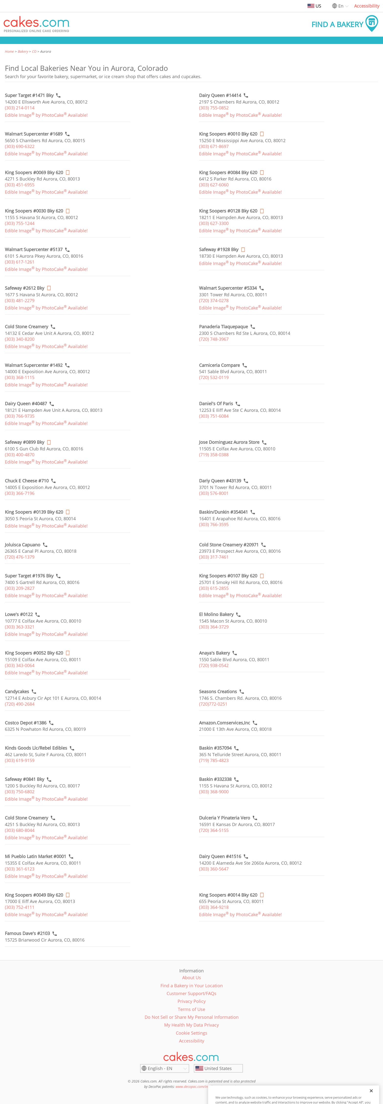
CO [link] (34, 51)
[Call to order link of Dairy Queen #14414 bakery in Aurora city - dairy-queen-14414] (220, 95)
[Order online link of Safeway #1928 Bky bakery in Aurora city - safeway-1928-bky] (218, 249)
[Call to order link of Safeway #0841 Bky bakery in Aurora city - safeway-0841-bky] (24, 779)
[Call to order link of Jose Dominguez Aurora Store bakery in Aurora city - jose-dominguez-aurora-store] (229, 442)
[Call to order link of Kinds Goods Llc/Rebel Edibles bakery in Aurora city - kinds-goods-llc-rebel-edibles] (36, 748)
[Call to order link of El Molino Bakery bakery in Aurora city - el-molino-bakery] (216, 614)
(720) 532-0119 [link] (214, 377)
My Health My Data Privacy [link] (191, 1025)
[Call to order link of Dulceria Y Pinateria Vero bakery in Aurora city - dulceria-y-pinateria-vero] (224, 817)
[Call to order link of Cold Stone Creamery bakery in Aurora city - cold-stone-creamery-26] (26, 326)
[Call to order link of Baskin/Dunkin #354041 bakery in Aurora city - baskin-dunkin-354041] (223, 512)
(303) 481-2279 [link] (19, 300)
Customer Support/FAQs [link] (191, 993)
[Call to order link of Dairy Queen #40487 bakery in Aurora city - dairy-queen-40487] (26, 403)
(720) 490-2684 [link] (19, 704)
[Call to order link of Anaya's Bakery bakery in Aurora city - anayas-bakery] (214, 653)
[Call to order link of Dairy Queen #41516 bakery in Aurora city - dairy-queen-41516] (220, 856)
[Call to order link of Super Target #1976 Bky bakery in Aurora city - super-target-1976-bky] (29, 575)
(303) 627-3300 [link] (214, 223)
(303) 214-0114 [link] (19, 108)
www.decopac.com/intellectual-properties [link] (207, 1086)
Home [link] (9, 51)
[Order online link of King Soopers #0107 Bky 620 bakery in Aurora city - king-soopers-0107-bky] (228, 575)
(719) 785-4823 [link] (214, 760)
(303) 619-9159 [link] (19, 760)
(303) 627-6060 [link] (214, 185)
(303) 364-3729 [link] (214, 627)
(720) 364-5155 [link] (214, 830)
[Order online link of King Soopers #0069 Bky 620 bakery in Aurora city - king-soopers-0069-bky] (34, 172)
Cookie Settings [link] (191, 1033)
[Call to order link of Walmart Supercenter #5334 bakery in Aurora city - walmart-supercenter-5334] (228, 288)
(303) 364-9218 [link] (214, 907)
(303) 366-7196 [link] (19, 493)
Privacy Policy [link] (192, 1001)
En (340, 6)
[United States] (218, 1068)
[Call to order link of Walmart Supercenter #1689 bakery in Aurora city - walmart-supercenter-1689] (34, 134)
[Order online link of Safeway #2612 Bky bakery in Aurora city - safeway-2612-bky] (24, 288)
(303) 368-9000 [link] (214, 792)
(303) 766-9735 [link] (19, 416)
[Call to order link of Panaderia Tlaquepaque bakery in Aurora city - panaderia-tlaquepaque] (223, 326)
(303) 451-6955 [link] (19, 185)
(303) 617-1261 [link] (19, 262)
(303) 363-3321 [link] (19, 627)
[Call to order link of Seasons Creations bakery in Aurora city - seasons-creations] (218, 691)
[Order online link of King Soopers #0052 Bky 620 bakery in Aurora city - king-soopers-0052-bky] (34, 653)
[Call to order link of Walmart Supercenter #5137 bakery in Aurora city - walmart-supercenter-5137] (34, 249)
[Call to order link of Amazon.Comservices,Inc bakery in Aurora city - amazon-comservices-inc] (224, 722)
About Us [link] (191, 977)
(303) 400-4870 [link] (19, 454)
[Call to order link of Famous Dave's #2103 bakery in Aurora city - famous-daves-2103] (27, 933)
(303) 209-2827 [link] (19, 588)
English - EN (160, 1068)
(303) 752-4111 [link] (19, 907)
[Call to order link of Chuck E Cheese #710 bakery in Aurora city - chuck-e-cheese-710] (27, 480)
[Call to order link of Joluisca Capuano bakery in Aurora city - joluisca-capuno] (22, 544)
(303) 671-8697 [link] (214, 146)
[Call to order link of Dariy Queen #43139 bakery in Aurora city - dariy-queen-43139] (220, 480)
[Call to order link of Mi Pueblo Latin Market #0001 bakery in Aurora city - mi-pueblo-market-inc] (35, 856)
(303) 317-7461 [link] (214, 557)
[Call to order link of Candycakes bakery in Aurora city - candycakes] (17, 691)
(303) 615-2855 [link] (214, 588)
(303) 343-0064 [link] (19, 665)
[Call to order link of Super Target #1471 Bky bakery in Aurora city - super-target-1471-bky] (29, 95)
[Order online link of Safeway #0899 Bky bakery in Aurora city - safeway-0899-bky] (24, 442)
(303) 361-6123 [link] (19, 869)
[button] (36, 24)
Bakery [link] (23, 51)
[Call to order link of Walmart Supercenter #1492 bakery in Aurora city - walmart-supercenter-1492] (34, 365)
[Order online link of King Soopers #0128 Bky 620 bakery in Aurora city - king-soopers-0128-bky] (228, 210)
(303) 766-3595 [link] (214, 524)
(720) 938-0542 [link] (214, 665)
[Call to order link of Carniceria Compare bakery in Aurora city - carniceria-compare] (219, 365)
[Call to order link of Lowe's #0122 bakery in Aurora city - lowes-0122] (19, 614)
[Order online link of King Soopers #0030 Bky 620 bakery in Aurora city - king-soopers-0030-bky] (34, 210)
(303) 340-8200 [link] (19, 339)
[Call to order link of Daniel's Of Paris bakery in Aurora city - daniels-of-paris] (216, 403)
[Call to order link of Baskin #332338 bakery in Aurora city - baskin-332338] (215, 779)
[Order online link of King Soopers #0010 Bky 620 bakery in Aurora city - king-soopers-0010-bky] (228, 134)
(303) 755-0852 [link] (214, 108)
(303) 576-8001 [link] (214, 493)
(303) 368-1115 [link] (19, 377)
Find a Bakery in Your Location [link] (191, 985)
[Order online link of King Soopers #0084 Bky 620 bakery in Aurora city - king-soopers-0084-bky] (228, 172)
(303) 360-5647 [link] (214, 869)
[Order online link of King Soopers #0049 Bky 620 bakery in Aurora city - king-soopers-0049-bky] (34, 895)
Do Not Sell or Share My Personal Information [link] (192, 1017)
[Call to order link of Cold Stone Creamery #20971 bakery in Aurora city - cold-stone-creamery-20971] (229, 544)
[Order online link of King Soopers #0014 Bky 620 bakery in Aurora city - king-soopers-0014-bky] (228, 895)
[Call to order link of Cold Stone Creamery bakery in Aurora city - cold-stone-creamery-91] (26, 817)
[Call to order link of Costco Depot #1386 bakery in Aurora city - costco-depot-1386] (25, 722)
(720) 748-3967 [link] (214, 339)
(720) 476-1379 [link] (19, 557)
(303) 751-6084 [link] (214, 416)
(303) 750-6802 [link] (19, 792)
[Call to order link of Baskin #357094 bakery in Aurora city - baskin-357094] (215, 748)
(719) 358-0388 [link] (214, 454)
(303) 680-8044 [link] (19, 830)
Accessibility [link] (366, 6)
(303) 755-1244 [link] (19, 223)
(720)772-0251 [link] (213, 704)
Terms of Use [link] (191, 1009)
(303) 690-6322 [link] (19, 146)
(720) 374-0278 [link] (214, 300)
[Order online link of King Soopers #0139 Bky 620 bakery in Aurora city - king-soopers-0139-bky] (34, 512)
